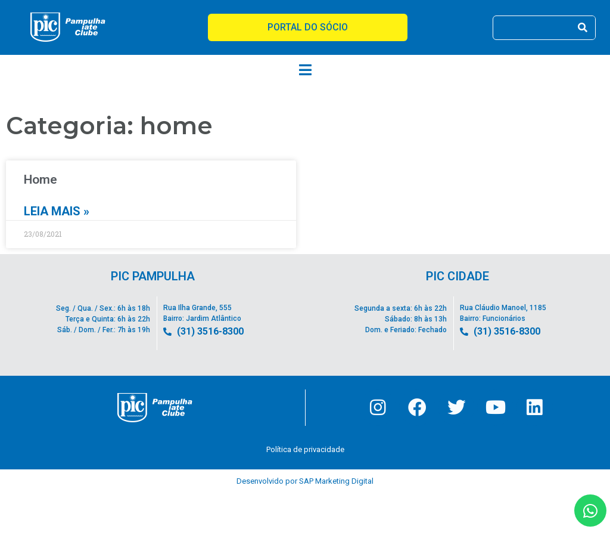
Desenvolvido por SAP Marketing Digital (305, 481)
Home (40, 179)
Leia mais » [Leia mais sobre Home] (56, 211)
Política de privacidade (305, 450)
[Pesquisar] (583, 27)
